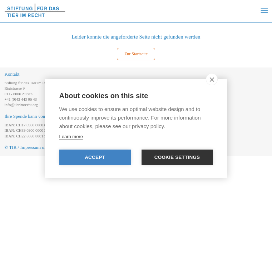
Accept (95, 157)
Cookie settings (177, 157)
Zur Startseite (136, 53)
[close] (212, 79)
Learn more (71, 136)
